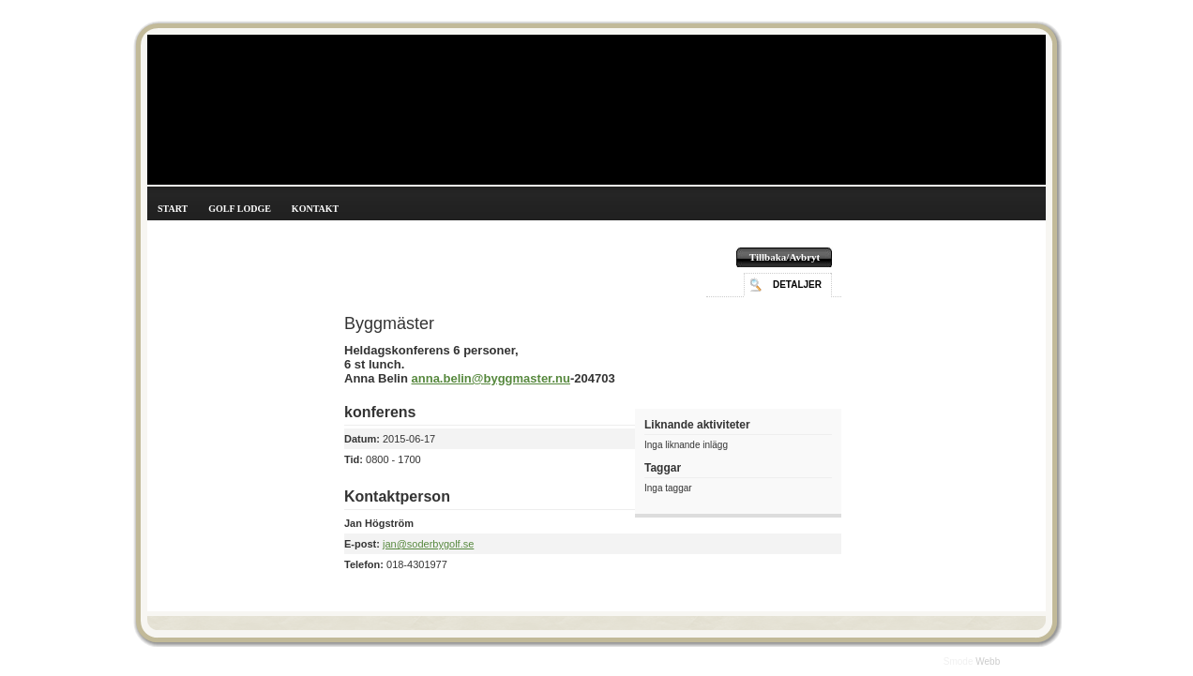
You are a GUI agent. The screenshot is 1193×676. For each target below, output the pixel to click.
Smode (959, 661)
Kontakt (315, 208)
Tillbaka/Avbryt (784, 257)
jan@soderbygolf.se (428, 543)
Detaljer (797, 284)
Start (173, 208)
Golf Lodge (239, 208)
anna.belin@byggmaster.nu (491, 378)
